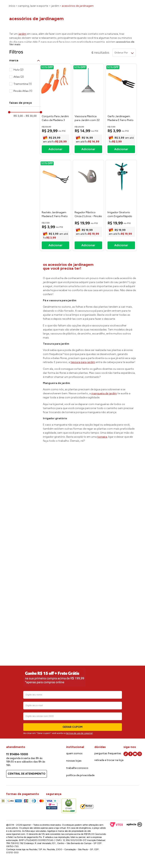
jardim (22, 33)
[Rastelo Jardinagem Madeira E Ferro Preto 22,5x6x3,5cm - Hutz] (55, 205)
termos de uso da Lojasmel (79, 733)
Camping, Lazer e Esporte (33, 5)
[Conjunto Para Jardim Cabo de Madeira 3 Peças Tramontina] (55, 109)
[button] (25, 60)
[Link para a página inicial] (12, 6)
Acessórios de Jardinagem (78, 5)
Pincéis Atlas (22, 91)
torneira (102, 436)
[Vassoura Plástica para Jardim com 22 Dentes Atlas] (88, 109)
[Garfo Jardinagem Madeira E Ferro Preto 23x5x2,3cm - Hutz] (121, 109)
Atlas (18, 76)
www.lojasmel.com (15, 834)
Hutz (18, 69)
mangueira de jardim (104, 393)
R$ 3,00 (18, 115)
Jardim (55, 5)
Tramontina (22, 84)
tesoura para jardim (83, 362)
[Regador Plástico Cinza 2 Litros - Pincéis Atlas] (88, 205)
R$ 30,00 (30, 115)
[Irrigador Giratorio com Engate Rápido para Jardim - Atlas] (121, 205)
